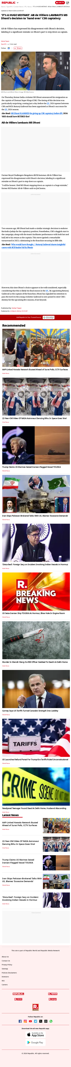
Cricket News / (19, 7)
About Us (5, 957)
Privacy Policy (7, 965)
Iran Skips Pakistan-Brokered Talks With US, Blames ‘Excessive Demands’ (35, 515)
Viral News (5, 422)
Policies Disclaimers (9, 973)
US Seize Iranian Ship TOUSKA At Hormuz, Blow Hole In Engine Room (33, 613)
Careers (5, 985)
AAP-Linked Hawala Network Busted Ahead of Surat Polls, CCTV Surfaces (35, 369)
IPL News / (28, 7)
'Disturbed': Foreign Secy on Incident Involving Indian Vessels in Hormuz (35, 564)
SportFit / (10, 7)
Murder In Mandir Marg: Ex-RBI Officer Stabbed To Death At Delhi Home (35, 662)
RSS (3, 981)
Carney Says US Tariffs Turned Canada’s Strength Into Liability (30, 710)
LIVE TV (60, 2)
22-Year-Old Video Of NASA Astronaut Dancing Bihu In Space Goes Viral (34, 418)
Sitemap (5, 969)
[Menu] (67, 2)
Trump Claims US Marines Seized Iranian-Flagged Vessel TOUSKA (31, 467)
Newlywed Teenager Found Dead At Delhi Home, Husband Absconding (34, 808)
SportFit (3, 44)
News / (3, 7)
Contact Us (6, 961)
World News (6, 471)
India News (5, 373)
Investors (5, 977)
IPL (48, 103)
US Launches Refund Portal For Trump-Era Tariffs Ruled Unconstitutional (35, 759)
